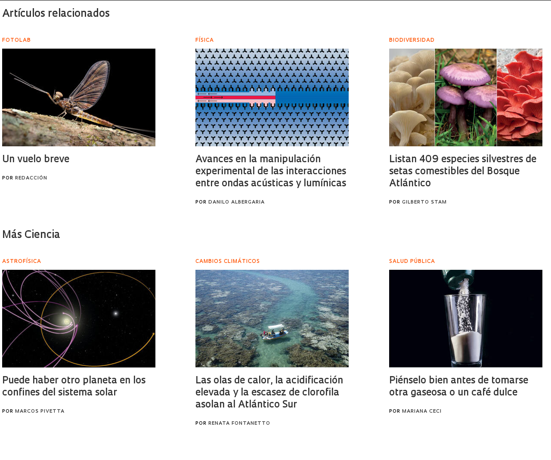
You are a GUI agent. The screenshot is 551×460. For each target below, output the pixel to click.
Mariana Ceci (422, 411)
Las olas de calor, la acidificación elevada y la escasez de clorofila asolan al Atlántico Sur (269, 393)
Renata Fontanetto (239, 423)
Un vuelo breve (35, 160)
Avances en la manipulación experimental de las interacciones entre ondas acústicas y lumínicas (270, 172)
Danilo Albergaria (236, 202)
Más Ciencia (31, 235)
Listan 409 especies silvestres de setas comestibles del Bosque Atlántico (462, 172)
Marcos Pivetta (40, 411)
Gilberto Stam (424, 202)
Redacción (31, 178)
